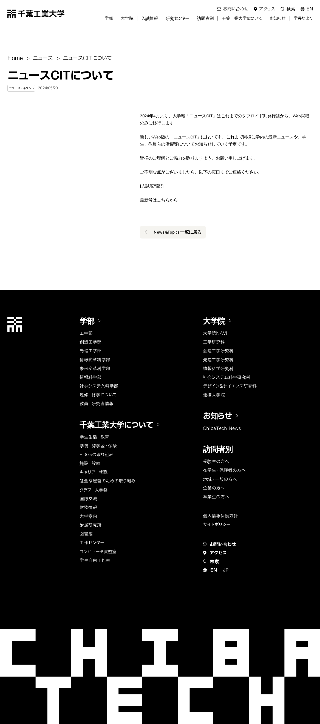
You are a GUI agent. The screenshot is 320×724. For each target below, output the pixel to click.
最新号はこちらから (159, 200)
